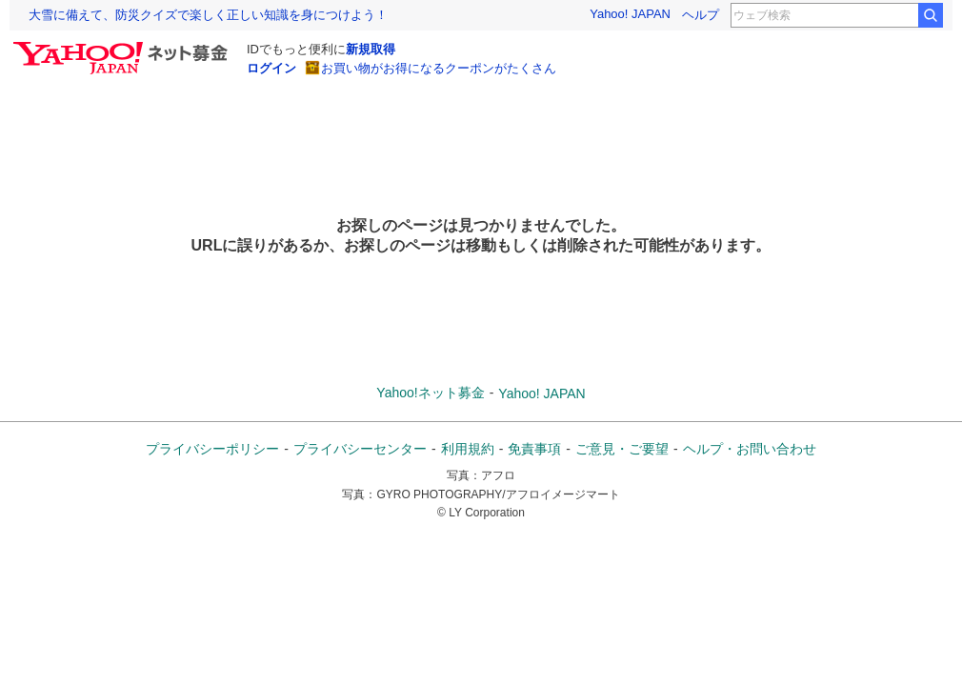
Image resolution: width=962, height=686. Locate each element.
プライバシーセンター (360, 448)
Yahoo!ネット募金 (430, 392)
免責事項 (534, 448)
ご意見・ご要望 (622, 448)
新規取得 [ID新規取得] (370, 49)
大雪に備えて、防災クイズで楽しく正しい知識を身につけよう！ (208, 15)
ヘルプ (700, 15)
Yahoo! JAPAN (630, 14)
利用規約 (467, 448)
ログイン (271, 68)
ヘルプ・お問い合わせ (749, 448)
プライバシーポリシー (212, 448)
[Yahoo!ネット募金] (123, 46)
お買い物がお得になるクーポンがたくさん (438, 68)
